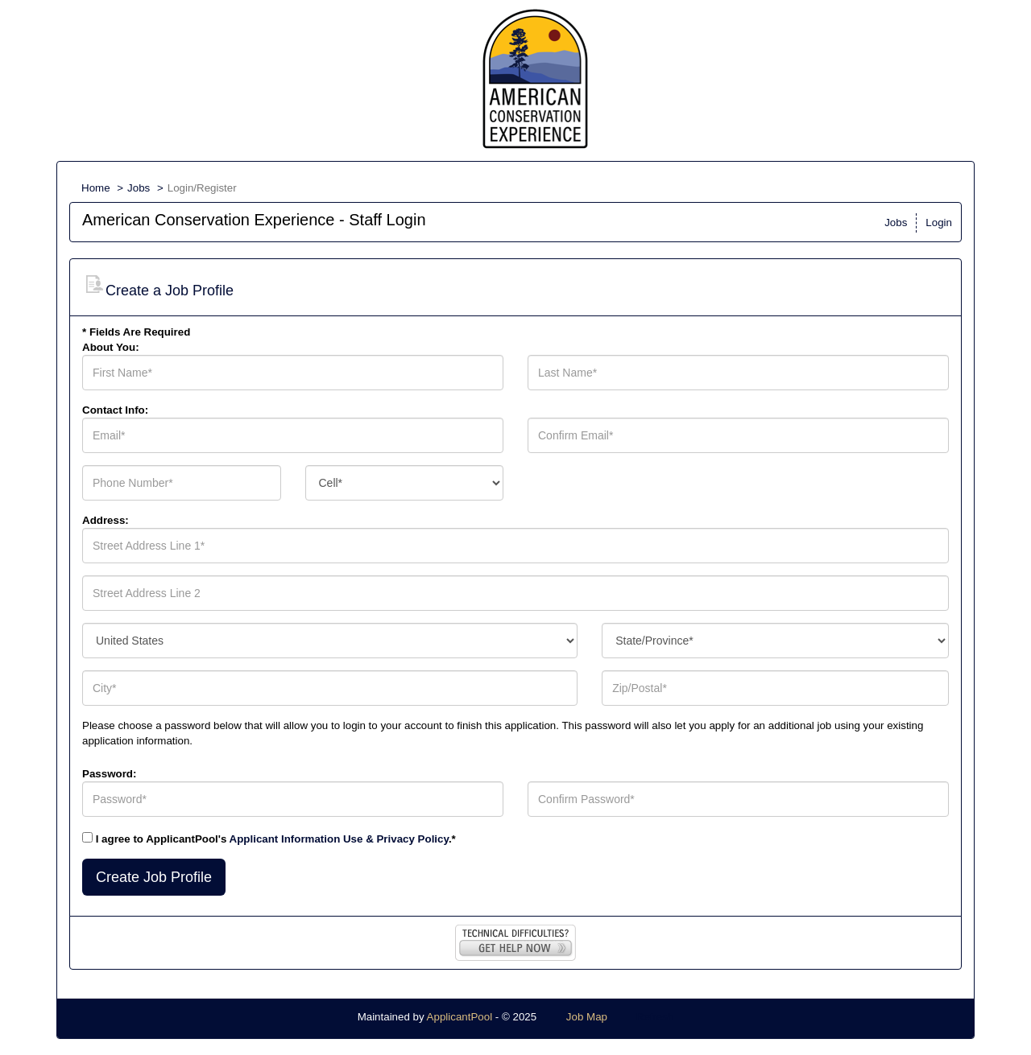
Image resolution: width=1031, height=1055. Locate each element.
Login (938, 222)
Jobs (138, 188)
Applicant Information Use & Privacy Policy (339, 839)
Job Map (586, 1017)
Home (95, 188)
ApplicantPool (460, 1017)
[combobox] (404, 483)
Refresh (655, 1017)
